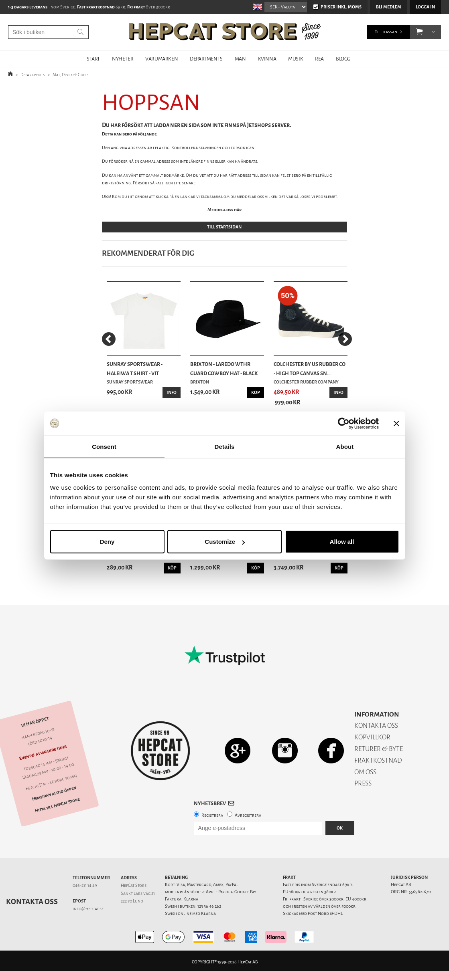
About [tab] (345, 446)
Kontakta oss (32, 901)
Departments (32, 74)
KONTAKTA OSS (376, 725)
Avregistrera (248, 815)
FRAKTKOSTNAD (378, 760)
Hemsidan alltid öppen (54, 793)
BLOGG (343, 58)
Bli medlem (388, 7)
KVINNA (267, 58)
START (93, 58)
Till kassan (386, 32)
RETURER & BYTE (378, 749)
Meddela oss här (224, 210)
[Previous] (109, 339)
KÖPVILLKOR (372, 737)
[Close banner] (396, 423)
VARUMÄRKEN (161, 58)
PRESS (363, 783)
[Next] (345, 339)
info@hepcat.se (88, 909)
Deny (107, 541)
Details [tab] (225, 446)
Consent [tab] (104, 446)
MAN (240, 58)
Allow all (342, 541)
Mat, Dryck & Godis (71, 74)
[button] (419, 32)
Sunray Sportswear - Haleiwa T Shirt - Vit (135, 368)
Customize (225, 541)
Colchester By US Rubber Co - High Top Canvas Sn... (309, 368)
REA (319, 58)
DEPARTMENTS (206, 58)
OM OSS (365, 772)
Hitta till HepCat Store (57, 805)
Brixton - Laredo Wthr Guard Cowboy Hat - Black (224, 368)
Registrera (212, 815)
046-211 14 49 (85, 885)
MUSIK (295, 58)
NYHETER (122, 58)
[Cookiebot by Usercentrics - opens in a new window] (344, 423)
